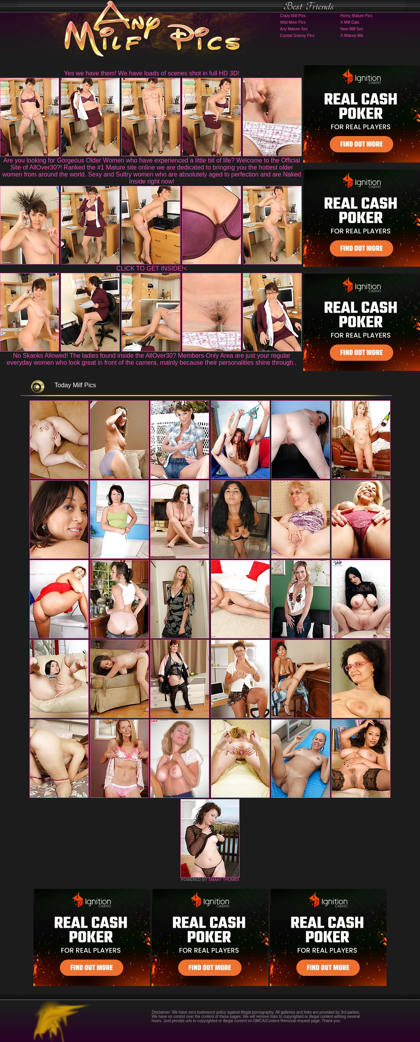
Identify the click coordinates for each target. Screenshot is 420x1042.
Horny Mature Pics (356, 16)
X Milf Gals (349, 22)
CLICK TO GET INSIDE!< (151, 268)
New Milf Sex (351, 29)
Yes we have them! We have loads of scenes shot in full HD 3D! (152, 73)
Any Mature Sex (294, 29)
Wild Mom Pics (293, 22)
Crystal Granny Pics (297, 35)
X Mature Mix (351, 35)
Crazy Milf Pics (293, 16)
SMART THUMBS (223, 880)
